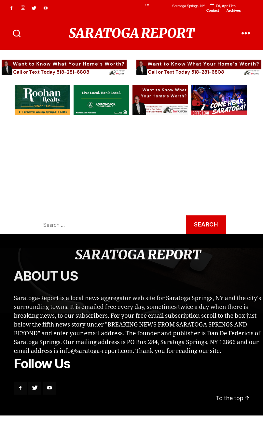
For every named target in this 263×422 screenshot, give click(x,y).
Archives (233, 10)
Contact (212, 10)
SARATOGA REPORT (131, 33)
